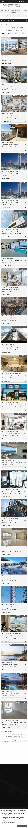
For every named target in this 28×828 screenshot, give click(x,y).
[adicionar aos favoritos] (26, 63)
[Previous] (3, 46)
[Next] (25, 46)
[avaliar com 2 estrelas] (3, 741)
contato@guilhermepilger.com (11, 799)
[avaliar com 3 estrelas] (5, 741)
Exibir (13, 27)
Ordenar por (9, 30)
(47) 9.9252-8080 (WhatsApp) (11, 795)
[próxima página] (23, 740)
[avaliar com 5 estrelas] (8, 741)
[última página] (25, 740)
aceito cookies (22, 825)
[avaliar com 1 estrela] (2, 741)
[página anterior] (10, 740)
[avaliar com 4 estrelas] (6, 741)
